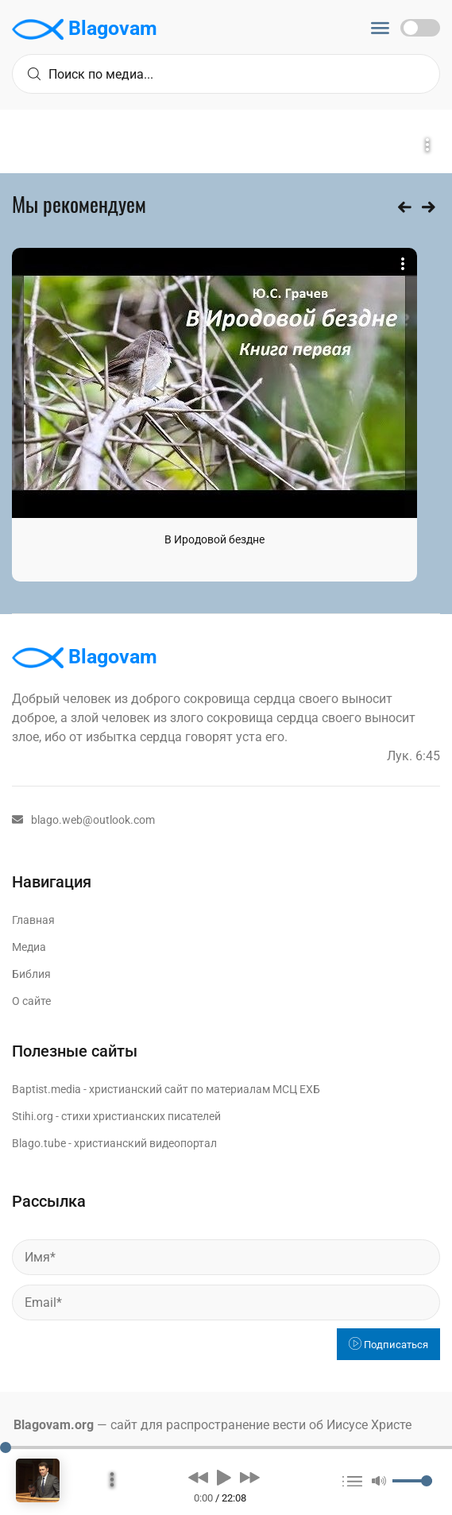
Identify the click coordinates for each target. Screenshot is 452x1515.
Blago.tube (39, 1143)
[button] (198, 1476)
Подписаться (388, 1345)
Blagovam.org (54, 1424)
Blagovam (84, 29)
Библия (31, 974)
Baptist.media (46, 1089)
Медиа (29, 947)
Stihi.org (32, 1116)
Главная (33, 920)
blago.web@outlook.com (83, 820)
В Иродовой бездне (214, 539)
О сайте (31, 1001)
